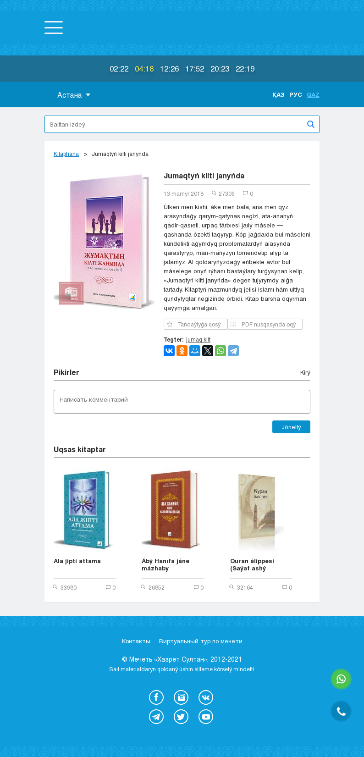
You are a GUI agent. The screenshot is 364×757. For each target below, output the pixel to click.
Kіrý (305, 372)
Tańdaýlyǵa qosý (194, 324)
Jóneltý (291, 427)
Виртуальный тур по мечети (201, 641)
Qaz (313, 94)
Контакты (136, 641)
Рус (295, 94)
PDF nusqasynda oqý (263, 324)
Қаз (278, 94)
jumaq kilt (198, 339)
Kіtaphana (66, 153)
